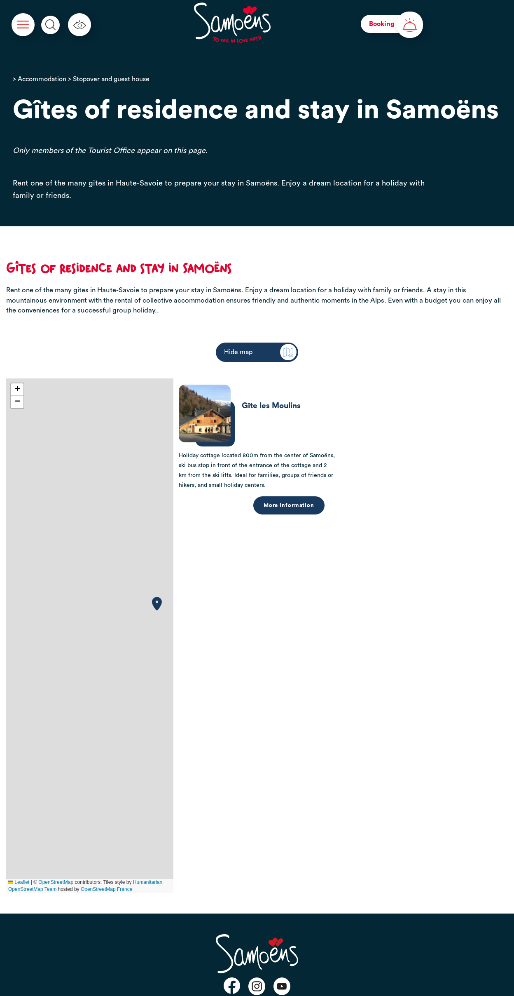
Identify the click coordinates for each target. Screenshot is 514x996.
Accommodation (42, 79)
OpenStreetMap (55, 882)
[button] (157, 604)
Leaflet (18, 882)
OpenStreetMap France (106, 889)
